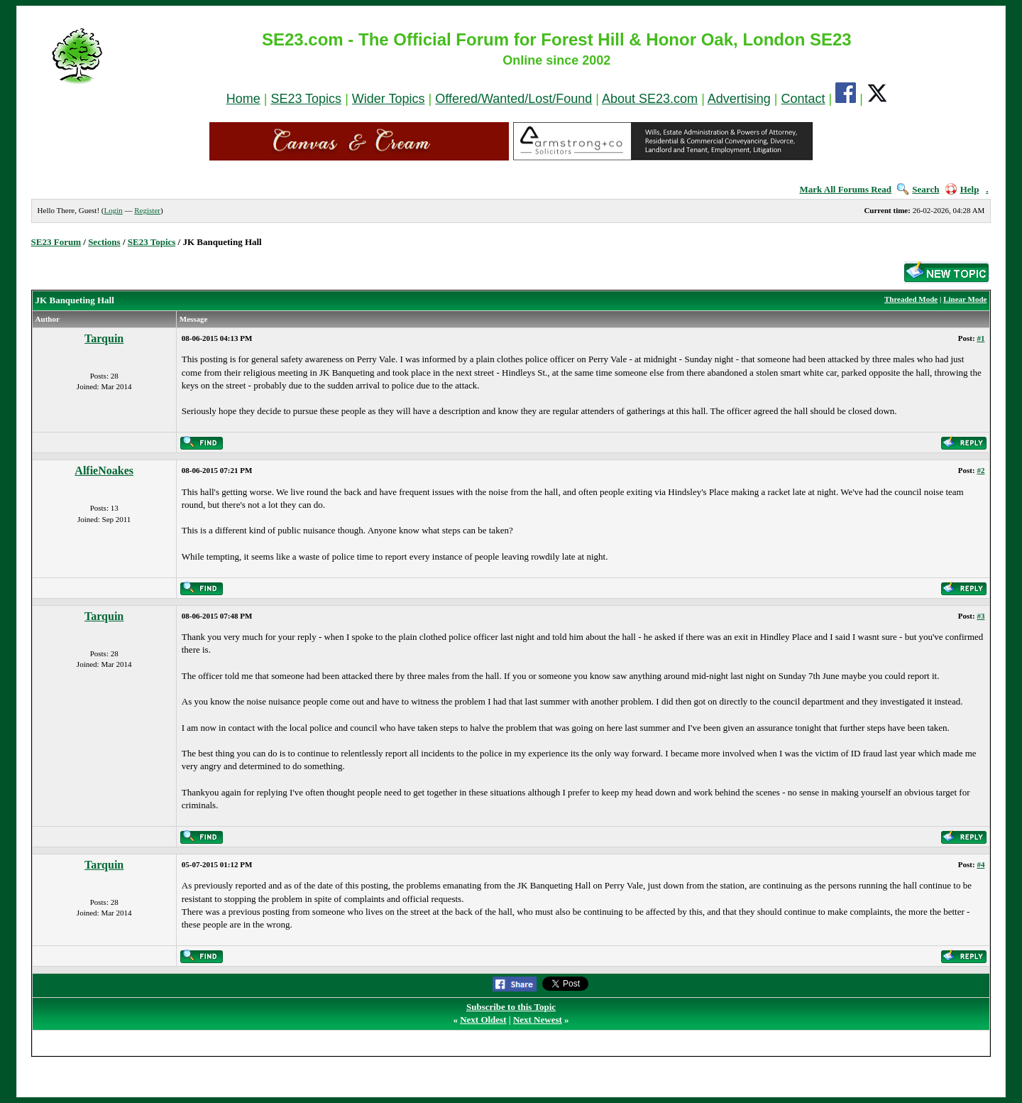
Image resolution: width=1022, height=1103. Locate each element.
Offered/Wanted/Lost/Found (513, 99)
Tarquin (103, 338)
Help (962, 189)
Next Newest (537, 1019)
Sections (104, 242)
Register (147, 210)
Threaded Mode (911, 299)
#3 (980, 616)
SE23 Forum (56, 242)
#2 (980, 470)
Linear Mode (965, 299)
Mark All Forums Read (845, 189)
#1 (980, 338)
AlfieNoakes (104, 470)
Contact (803, 99)
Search (918, 189)
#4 (980, 864)
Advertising (739, 99)
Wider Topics (388, 99)
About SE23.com (650, 99)
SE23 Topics (305, 99)
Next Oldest (483, 1019)
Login (113, 210)
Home (243, 99)
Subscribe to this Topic (511, 1006)
